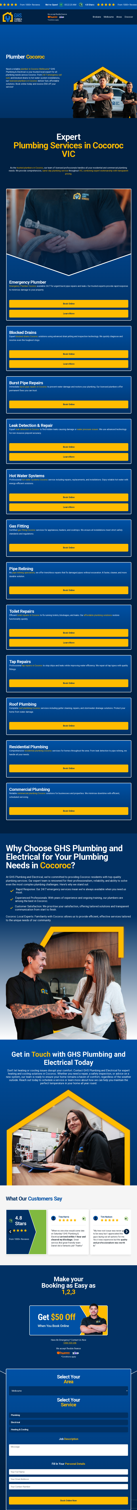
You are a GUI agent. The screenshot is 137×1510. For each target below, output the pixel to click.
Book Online (69, 303)
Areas (119, 17)
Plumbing (15, 1415)
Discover (129, 17)
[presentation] (10, 1231)
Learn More (69, 313)
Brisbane (97, 17)
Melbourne (109, 17)
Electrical (15, 1422)
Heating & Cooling (19, 1429)
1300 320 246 (69, 1343)
